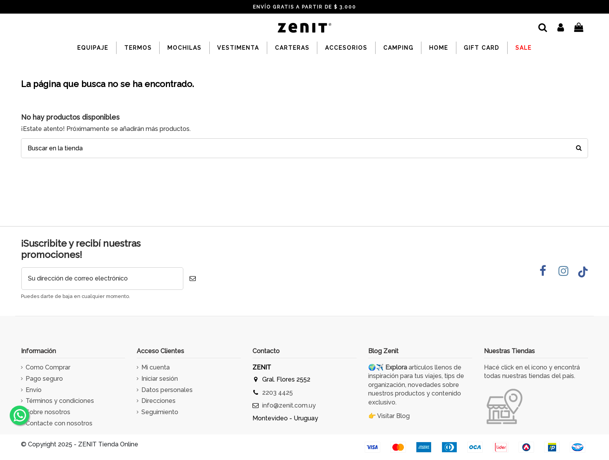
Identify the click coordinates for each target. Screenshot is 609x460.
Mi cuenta (155, 367)
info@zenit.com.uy (289, 405)
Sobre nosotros (48, 412)
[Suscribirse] (192, 278)
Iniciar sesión (159, 378)
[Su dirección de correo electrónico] (102, 278)
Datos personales (167, 390)
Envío (34, 390)
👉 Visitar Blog (389, 416)
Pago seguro (44, 378)
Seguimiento (159, 412)
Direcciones (158, 400)
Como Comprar (48, 367)
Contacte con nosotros (59, 423)
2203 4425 (277, 392)
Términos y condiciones (60, 400)
